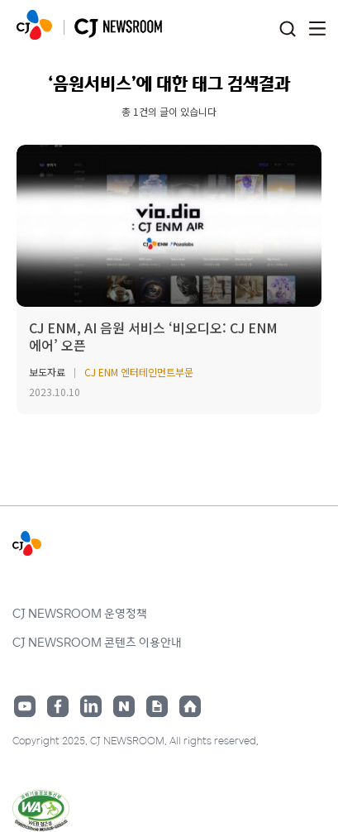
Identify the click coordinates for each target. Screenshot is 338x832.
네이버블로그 (124, 706)
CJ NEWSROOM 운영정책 (79, 613)
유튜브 (24, 706)
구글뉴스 (157, 706)
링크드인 (91, 706)
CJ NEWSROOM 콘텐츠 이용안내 (97, 642)
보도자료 (47, 372)
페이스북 (57, 706)
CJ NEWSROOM (34, 25)
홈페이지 (190, 706)
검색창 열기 (287, 29)
